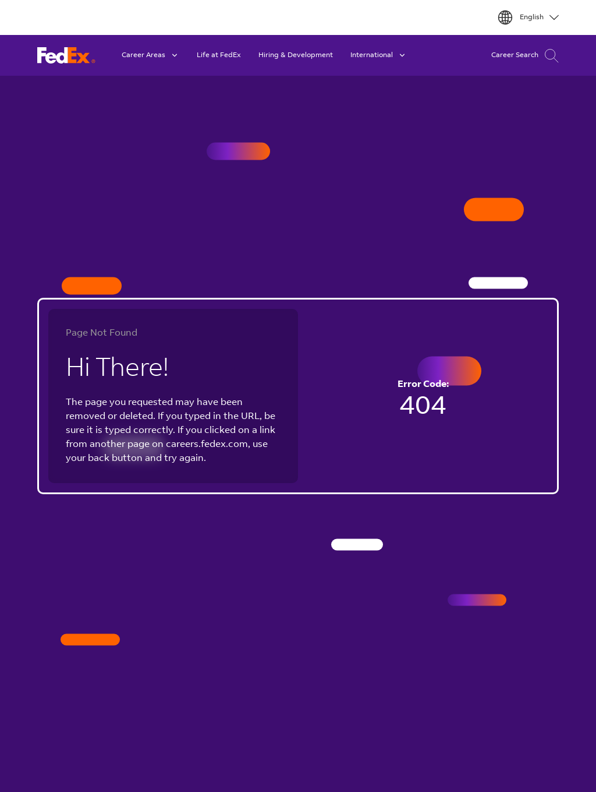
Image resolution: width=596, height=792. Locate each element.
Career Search (525, 55)
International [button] (378, 55)
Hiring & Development (295, 55)
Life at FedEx (219, 55)
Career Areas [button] (150, 55)
